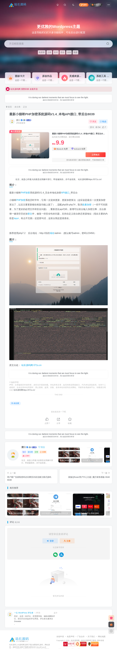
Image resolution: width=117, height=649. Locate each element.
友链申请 (60, 636)
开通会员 (96, 5)
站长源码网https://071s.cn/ (89, 179)
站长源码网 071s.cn (31, 365)
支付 (56, 52)
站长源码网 (75, 640)
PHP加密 (25, 192)
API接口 (65, 192)
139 (30, 452)
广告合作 (81, 636)
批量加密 (86, 204)
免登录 (42, 52)
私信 (103, 121)
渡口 (18, 120)
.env (69, 52)
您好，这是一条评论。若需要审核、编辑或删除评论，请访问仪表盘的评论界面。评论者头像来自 (34, 617)
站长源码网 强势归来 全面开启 (22, 90)
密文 (30, 214)
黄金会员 (61, 148)
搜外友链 (100, 640)
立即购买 (96, 155)
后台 (62, 52)
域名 (52, 233)
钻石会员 (78, 148)
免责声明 (70, 636)
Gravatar (17, 621)
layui (16, 218)
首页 (9, 107)
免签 (75, 52)
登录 (50, 541)
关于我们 (91, 636)
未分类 (17, 107)
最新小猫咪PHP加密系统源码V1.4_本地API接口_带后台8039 (52, 114)
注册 (67, 541)
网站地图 (101, 636)
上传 (49, 52)
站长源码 (86, 640)
